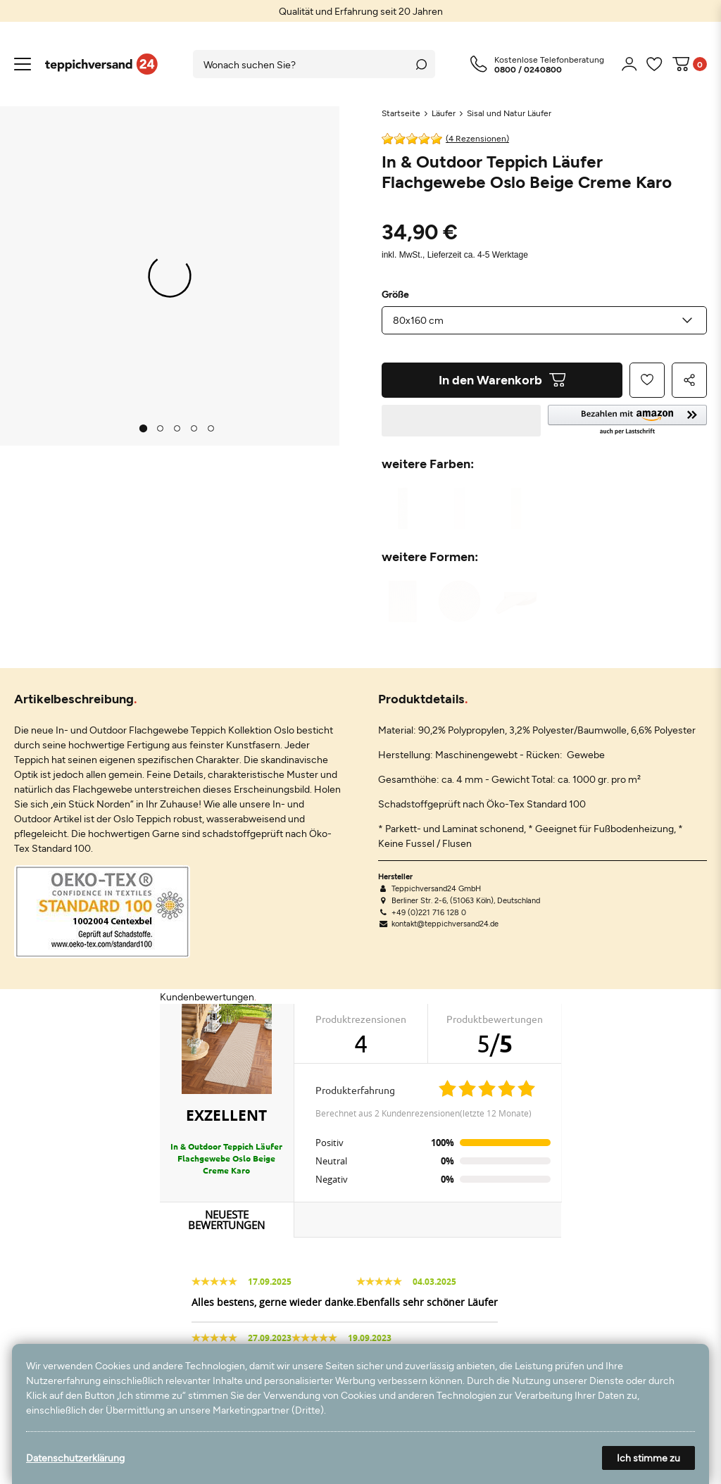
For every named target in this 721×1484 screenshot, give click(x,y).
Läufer (444, 113)
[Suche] (421, 64)
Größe (395, 294)
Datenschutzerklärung (75, 1458)
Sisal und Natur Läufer (509, 113)
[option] (360, 11)
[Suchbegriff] (300, 64)
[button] (627, 420)
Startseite (401, 113)
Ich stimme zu (648, 1458)
